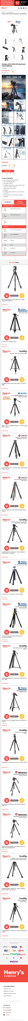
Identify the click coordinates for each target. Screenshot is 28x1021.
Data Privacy (7, 995)
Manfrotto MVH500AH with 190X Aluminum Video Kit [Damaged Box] (13, 847)
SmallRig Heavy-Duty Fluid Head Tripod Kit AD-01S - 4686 (14, 679)
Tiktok (6, 1014)
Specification (8, 202)
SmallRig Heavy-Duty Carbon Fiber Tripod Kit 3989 (14, 384)
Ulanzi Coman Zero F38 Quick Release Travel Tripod (14, 510)
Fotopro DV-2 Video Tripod (9, 341)
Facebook (7, 1007)
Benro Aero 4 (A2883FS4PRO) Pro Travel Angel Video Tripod (14, 426)
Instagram (7, 1010)
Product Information (20, 202)
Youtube (7, 1012)
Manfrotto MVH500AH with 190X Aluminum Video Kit (13, 805)
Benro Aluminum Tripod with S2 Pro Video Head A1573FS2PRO (13, 300)
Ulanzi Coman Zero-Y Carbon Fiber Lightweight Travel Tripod (14, 468)
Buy (14, 295)
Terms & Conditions (9, 993)
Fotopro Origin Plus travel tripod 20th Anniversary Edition (12, 636)
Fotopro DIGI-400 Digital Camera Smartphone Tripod (14, 721)
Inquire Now (8, 171)
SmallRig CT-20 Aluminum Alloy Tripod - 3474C (14, 762)
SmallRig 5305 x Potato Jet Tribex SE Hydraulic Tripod (14, 931)
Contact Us (7, 988)
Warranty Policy (8, 991)
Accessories (9, 12)
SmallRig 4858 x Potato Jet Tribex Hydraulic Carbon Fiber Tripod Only (13, 889)
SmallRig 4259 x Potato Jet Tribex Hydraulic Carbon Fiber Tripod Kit (13, 552)
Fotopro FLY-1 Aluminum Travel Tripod (12, 594)
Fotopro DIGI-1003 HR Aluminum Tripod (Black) (14, 13)
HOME (3, 12)
